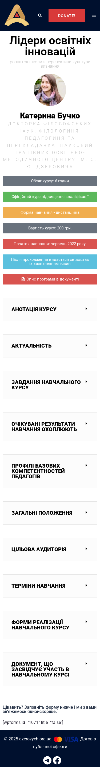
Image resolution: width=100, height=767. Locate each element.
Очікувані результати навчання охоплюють (44, 426)
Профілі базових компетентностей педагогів (38, 471)
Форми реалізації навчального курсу (40, 625)
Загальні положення (41, 513)
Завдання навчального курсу (46, 385)
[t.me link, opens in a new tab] (45, 757)
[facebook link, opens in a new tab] (55, 757)
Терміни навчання (38, 586)
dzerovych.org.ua (35, 738)
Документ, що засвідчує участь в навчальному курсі (40, 669)
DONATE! (66, 16)
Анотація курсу (34, 309)
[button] (40, 16)
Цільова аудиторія (38, 549)
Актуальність (31, 346)
